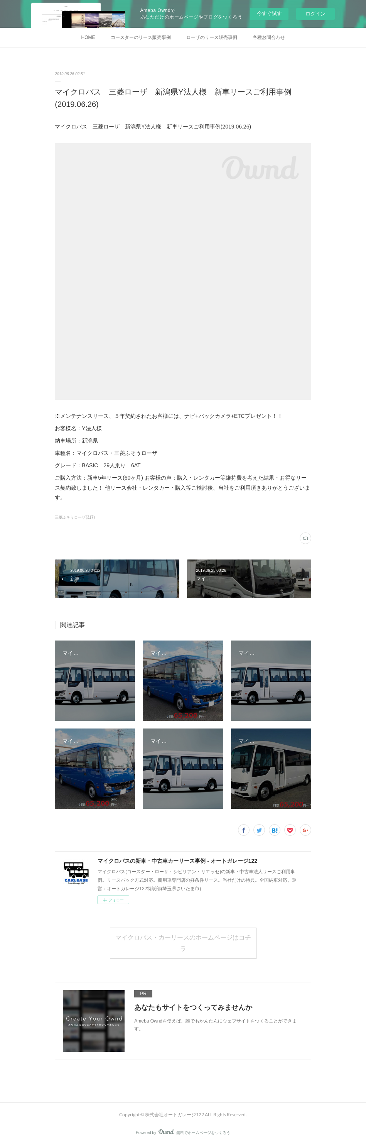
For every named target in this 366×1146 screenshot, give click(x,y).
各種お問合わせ (269, 37)
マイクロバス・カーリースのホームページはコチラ (183, 942)
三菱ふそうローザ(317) (74, 517)
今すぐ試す (269, 13)
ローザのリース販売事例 (211, 37)
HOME (88, 37)
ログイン (315, 14)
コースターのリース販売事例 (141, 37)
